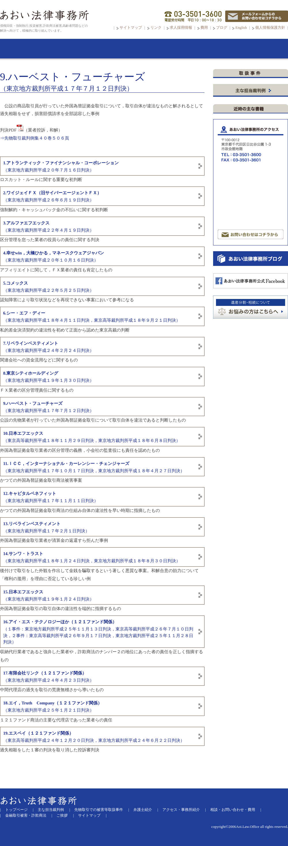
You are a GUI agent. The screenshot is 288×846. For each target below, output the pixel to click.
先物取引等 (251, 116)
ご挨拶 (62, 815)
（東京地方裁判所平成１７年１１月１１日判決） (50, 497)
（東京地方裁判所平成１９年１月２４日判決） (48, 595)
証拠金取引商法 (252, 139)
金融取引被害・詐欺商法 (25, 815)
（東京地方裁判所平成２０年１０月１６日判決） (53, 256)
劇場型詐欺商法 (252, 184)
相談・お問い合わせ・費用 (232, 809)
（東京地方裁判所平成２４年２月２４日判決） (48, 347)
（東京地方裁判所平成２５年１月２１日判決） (52, 706)
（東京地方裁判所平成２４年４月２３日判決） (48, 677)
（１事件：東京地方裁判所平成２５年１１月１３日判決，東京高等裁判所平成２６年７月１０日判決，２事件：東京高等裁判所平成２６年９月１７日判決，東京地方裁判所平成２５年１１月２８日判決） (98, 632)
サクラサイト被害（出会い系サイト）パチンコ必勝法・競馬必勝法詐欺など (250, 224)
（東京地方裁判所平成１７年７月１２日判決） (48, 407)
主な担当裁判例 (51, 809)
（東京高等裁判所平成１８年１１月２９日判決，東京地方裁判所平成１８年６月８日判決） (91, 437)
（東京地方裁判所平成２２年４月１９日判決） (48, 227)
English (241, 27)
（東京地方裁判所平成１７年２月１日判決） (46, 527)
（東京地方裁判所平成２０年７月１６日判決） (61, 166)
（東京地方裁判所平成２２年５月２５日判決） (48, 287)
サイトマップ (131, 27)
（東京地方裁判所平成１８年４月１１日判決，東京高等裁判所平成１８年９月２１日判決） (91, 317)
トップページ (16, 809)
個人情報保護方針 (270, 27)
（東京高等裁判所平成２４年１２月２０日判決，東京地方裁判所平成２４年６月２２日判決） (94, 737)
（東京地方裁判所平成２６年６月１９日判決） (52, 196)
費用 (204, 27)
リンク (156, 27)
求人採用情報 (181, 27)
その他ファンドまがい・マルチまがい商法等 (251, 201)
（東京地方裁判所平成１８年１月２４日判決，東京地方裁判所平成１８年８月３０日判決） (91, 557)
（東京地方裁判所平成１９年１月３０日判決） (48, 377)
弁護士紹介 (142, 809)
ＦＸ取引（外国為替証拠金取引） (246, 156)
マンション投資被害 (234, 212)
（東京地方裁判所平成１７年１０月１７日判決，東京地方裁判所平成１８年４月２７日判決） (94, 467)
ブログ (221, 27)
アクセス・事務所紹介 (181, 809)
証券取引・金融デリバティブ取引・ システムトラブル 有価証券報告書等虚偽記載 (252, 167)
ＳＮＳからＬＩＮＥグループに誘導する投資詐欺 (251, 100)
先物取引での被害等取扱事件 (98, 809)
